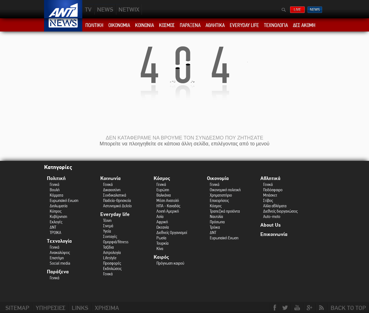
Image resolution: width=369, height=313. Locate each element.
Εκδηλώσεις (112, 268)
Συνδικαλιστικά (114, 195)
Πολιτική (56, 178)
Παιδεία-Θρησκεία (117, 200)
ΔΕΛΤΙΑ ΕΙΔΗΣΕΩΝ (315, 9)
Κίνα (159, 248)
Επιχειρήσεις (219, 200)
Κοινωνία (110, 178)
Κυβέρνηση (58, 216)
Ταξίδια (108, 247)
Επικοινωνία (274, 234)
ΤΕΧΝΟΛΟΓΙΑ (276, 25)
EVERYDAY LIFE (244, 25)
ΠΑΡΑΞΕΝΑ (190, 25)
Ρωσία (161, 237)
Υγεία (107, 231)
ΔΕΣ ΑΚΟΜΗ (304, 25)
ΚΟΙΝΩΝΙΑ (144, 25)
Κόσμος (162, 178)
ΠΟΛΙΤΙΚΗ (94, 25)
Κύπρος (56, 211)
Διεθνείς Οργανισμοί (171, 232)
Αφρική (162, 221)
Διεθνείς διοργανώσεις (280, 211)
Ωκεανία (162, 227)
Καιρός (161, 257)
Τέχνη (107, 220)
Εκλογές (56, 221)
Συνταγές (110, 236)
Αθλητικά (270, 178)
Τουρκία (162, 243)
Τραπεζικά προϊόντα (225, 211)
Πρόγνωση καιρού (170, 263)
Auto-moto (271, 216)
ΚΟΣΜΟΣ (167, 25)
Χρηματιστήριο (221, 195)
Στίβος (268, 200)
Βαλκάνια (163, 195)
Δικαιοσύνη (111, 189)
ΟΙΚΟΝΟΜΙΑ (119, 25)
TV (88, 9)
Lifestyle (110, 257)
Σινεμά (108, 225)
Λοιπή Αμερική (167, 211)
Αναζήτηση (284, 10)
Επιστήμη (57, 257)
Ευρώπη (162, 189)
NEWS (105, 9)
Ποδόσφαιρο (273, 189)
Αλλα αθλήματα (274, 205)
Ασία (159, 216)
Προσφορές (112, 263)
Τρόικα (215, 227)
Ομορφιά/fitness (115, 241)
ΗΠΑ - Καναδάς (168, 205)
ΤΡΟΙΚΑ (55, 232)
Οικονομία (218, 178)
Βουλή (55, 189)
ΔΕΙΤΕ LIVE (297, 9)
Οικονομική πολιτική (225, 189)
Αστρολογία (112, 252)
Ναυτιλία (216, 216)
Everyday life (115, 214)
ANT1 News (63, 24)
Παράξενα (58, 272)
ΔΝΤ (53, 227)
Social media (60, 263)
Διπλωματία (58, 205)
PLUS (129, 9)
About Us (270, 225)
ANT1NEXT (159, 9)
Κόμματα (56, 195)
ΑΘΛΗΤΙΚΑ (215, 25)
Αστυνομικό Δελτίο (117, 205)
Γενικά (54, 184)
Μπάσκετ (270, 195)
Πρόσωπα (217, 221)
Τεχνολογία (59, 241)
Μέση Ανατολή (167, 200)
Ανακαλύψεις (60, 252)
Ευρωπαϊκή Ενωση (64, 200)
